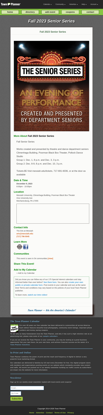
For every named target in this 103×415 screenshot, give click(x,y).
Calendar (47, 4)
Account (94, 4)
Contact (49, 413)
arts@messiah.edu (24, 234)
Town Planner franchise (20, 344)
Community (60, 4)
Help (84, 4)
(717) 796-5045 (22, 236)
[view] (50, 258)
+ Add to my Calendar (25, 273)
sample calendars (50, 336)
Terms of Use (60, 413)
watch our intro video (37, 295)
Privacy (70, 413)
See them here (50, 282)
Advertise (73, 4)
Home (31, 413)
